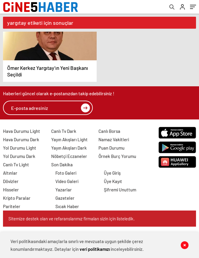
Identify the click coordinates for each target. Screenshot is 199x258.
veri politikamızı (95, 249)
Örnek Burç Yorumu (117, 156)
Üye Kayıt (113, 181)
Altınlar (10, 173)
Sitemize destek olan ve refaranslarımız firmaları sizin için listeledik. (71, 218)
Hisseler (11, 189)
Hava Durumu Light (21, 131)
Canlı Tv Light (16, 164)
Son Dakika (62, 164)
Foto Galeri (65, 173)
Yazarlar (63, 189)
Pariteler (11, 206)
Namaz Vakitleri (113, 139)
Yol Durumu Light (19, 147)
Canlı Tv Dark (63, 131)
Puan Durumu (111, 147)
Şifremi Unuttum (120, 189)
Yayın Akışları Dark (69, 147)
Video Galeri (66, 181)
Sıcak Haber (67, 206)
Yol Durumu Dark (19, 156)
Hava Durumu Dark (21, 139)
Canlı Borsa (109, 131)
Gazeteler (65, 198)
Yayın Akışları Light (69, 139)
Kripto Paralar (17, 198)
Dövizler (11, 181)
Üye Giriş (112, 173)
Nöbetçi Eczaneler (69, 156)
